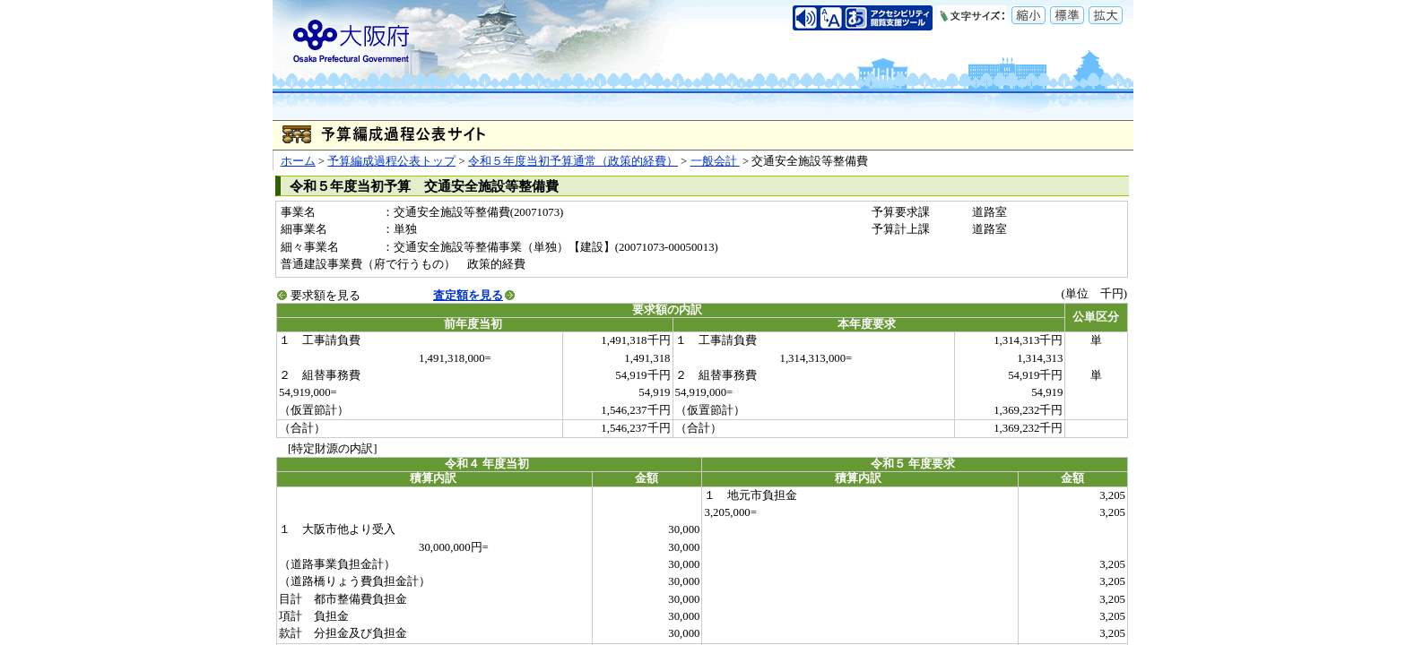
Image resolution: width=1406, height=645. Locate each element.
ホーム (298, 161)
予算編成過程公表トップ (391, 161)
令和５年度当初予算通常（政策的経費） (573, 161)
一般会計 (715, 161)
